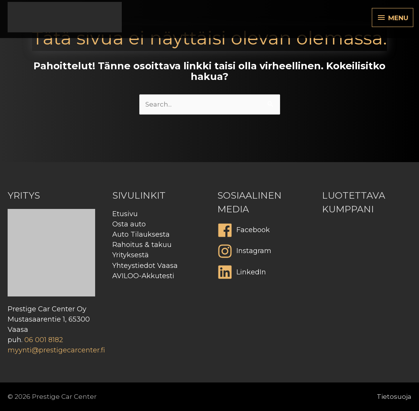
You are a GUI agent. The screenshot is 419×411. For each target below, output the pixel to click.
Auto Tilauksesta (141, 234)
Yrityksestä (130, 255)
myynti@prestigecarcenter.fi (56, 350)
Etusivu (125, 214)
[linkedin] (262, 274)
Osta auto (129, 224)
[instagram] (262, 253)
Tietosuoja (394, 396)
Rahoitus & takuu (142, 245)
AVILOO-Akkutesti (143, 276)
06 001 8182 (43, 340)
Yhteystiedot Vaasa (145, 265)
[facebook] (262, 232)
